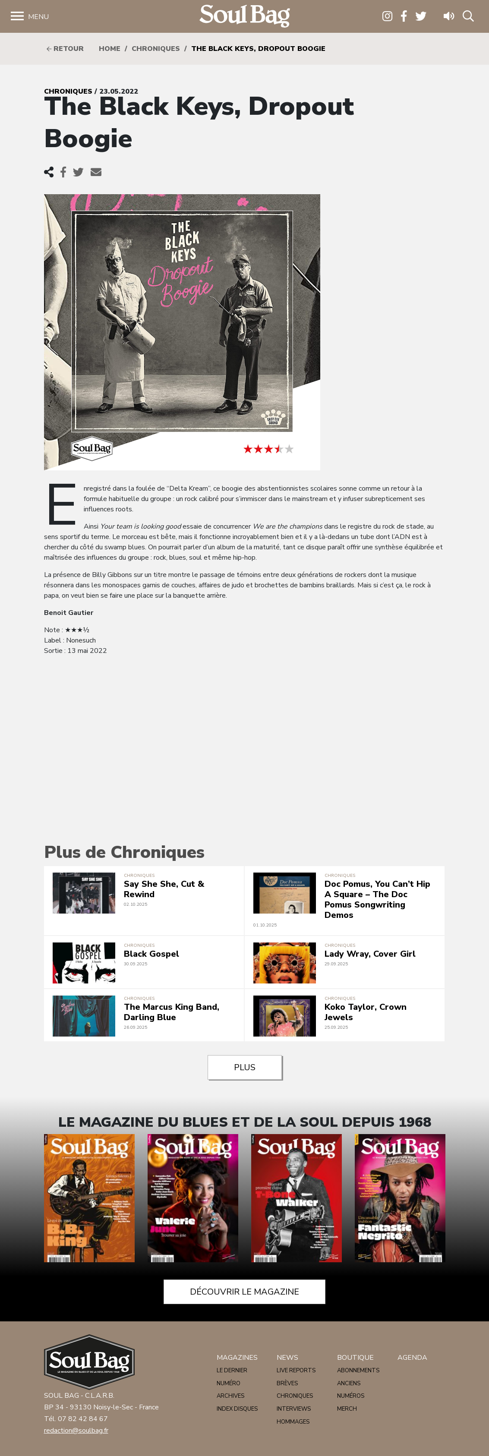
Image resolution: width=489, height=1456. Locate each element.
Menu (38, 17)
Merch (347, 1409)
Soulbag (244, 16)
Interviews (294, 1409)
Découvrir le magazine (244, 1292)
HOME (109, 49)
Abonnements (358, 1370)
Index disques (237, 1409)
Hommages (293, 1422)
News (287, 1357)
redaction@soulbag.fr (76, 1430)
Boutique (355, 1357)
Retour (65, 49)
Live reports (296, 1370)
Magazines (237, 1357)
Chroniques (156, 49)
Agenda (412, 1357)
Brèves (287, 1383)
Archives (230, 1396)
